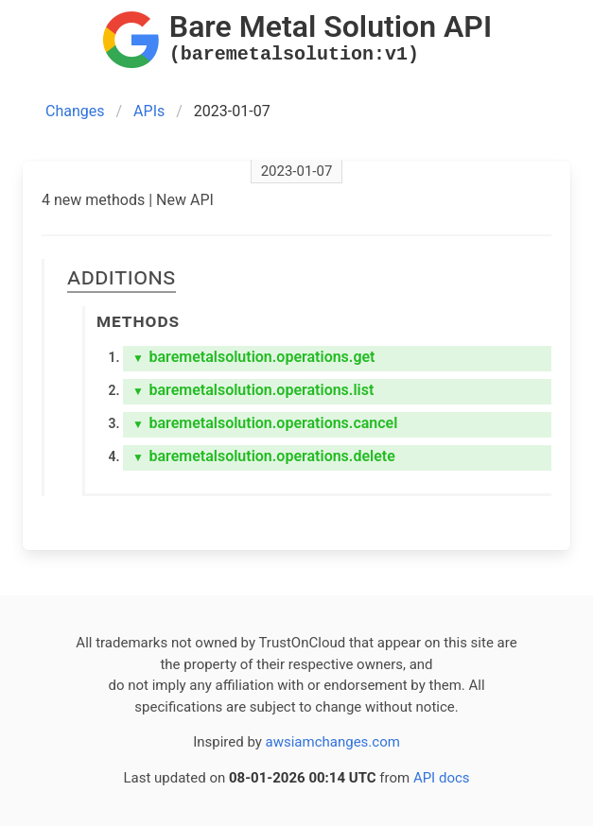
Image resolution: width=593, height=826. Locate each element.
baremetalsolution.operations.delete (263, 456)
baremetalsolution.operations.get (253, 357)
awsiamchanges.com (333, 741)
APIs (149, 111)
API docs (441, 777)
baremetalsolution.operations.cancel (264, 423)
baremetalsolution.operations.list (253, 390)
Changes (75, 111)
